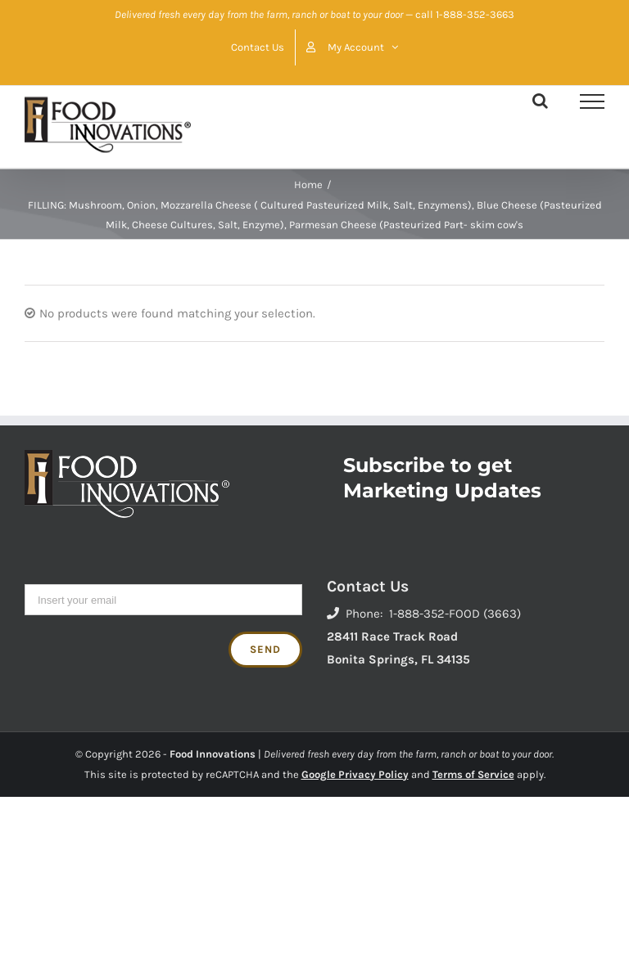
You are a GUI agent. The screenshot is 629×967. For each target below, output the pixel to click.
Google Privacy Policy (355, 774)
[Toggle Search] (540, 100)
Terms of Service (473, 774)
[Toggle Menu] (592, 101)
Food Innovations (213, 754)
